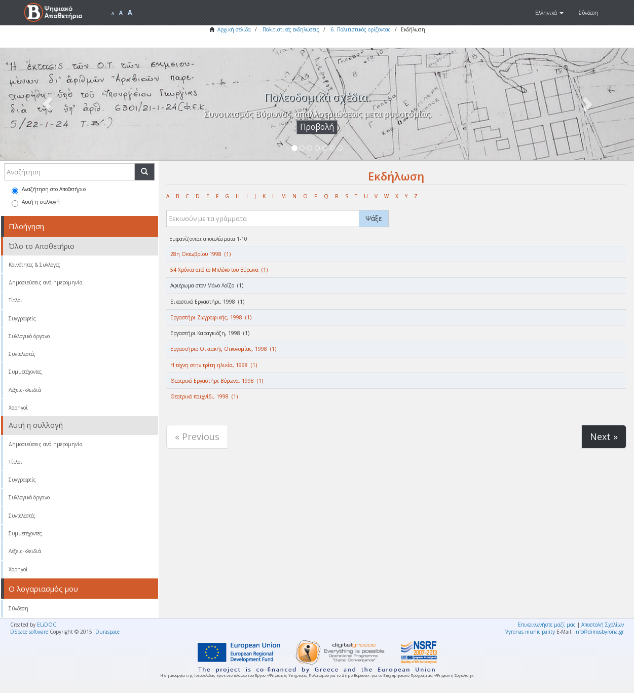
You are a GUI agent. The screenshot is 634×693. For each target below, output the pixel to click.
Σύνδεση (18, 608)
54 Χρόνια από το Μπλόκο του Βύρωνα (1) (219, 269)
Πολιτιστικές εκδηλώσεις (291, 29)
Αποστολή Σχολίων (602, 624)
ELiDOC (46, 624)
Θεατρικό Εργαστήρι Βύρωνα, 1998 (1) (216, 380)
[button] (549, 12)
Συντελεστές (22, 353)
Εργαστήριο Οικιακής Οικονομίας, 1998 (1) (223, 348)
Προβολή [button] (317, 127)
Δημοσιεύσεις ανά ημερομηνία (46, 282)
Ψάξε (373, 218)
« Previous (197, 436)
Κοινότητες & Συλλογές (34, 264)
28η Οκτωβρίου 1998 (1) (200, 254)
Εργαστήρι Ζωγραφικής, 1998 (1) (210, 317)
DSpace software (29, 631)
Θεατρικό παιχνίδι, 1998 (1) (204, 396)
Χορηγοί (18, 407)
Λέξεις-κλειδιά (25, 389)
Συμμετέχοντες (25, 371)
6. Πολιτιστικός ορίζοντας (361, 29)
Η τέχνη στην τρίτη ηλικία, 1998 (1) (213, 365)
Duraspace (107, 631)
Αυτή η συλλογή (36, 202)
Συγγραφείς (22, 318)
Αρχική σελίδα (234, 29)
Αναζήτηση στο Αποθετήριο (49, 190)
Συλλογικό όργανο (29, 336)
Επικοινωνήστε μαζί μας (547, 624)
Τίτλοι (15, 300)
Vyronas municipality (530, 631)
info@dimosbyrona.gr (599, 631)
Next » (604, 436)
